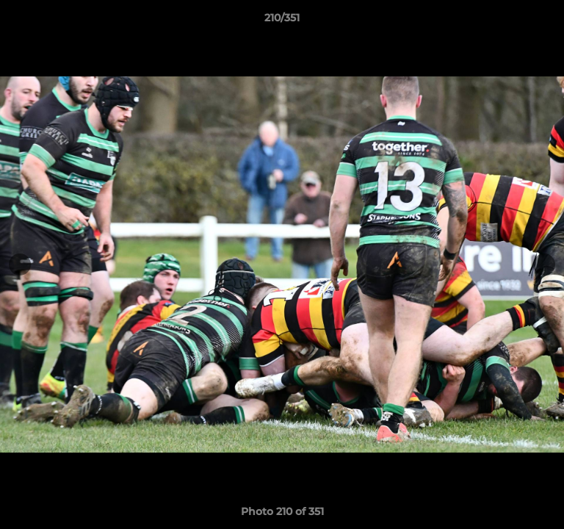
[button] (546, 21)
